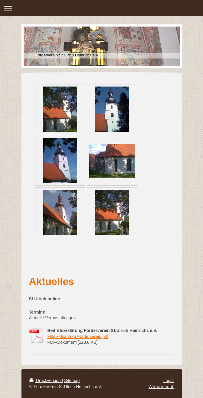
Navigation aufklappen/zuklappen (101, 8)
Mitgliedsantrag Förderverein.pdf (78, 336)
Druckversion (45, 380)
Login (168, 380)
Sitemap (72, 380)
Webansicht (161, 386)
